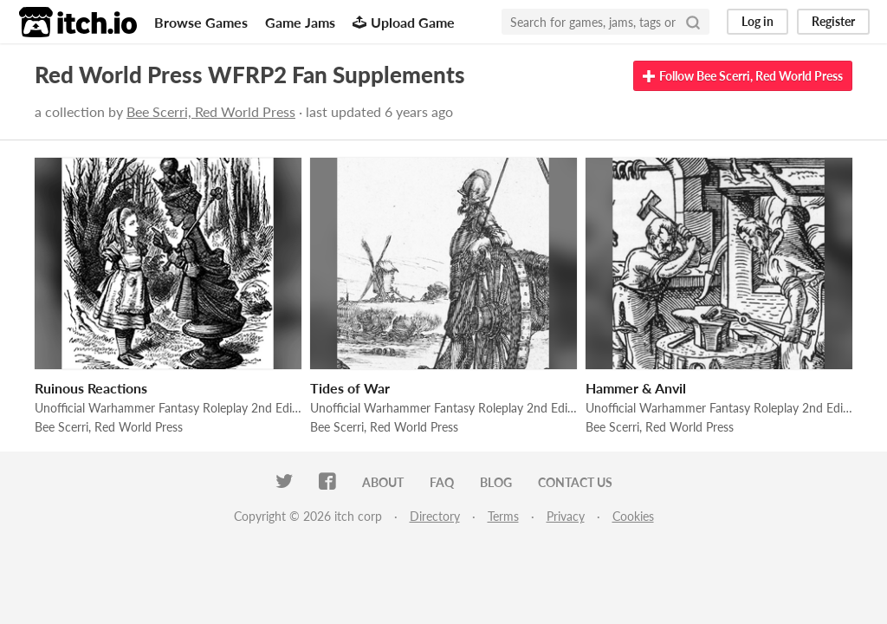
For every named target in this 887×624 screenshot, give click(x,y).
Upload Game (404, 22)
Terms (503, 516)
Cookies (633, 516)
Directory (435, 516)
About (383, 482)
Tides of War (350, 388)
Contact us (575, 482)
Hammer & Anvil (636, 388)
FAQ (442, 482)
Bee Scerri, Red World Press (210, 111)
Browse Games (201, 22)
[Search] (693, 22)
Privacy (566, 516)
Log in (757, 21)
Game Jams (300, 22)
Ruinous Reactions (91, 388)
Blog (496, 482)
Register (833, 21)
